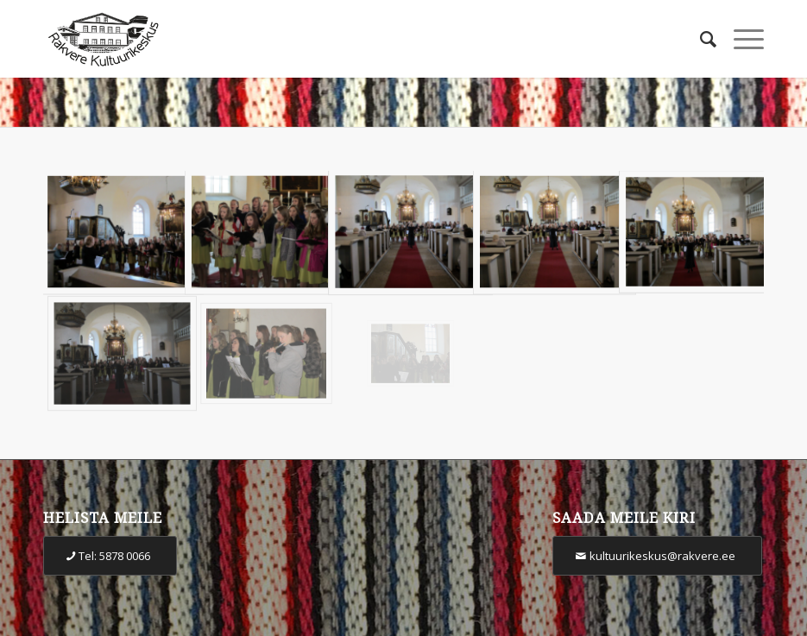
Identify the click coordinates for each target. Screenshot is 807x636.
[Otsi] (699, 39)
